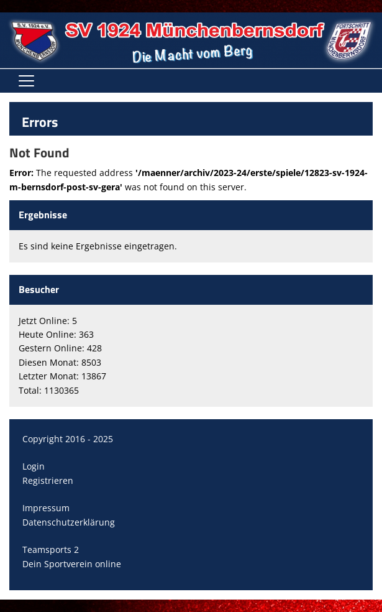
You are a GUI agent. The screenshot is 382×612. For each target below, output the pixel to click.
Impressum (46, 508)
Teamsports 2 (50, 549)
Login (33, 466)
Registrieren (47, 480)
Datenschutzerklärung (68, 522)
